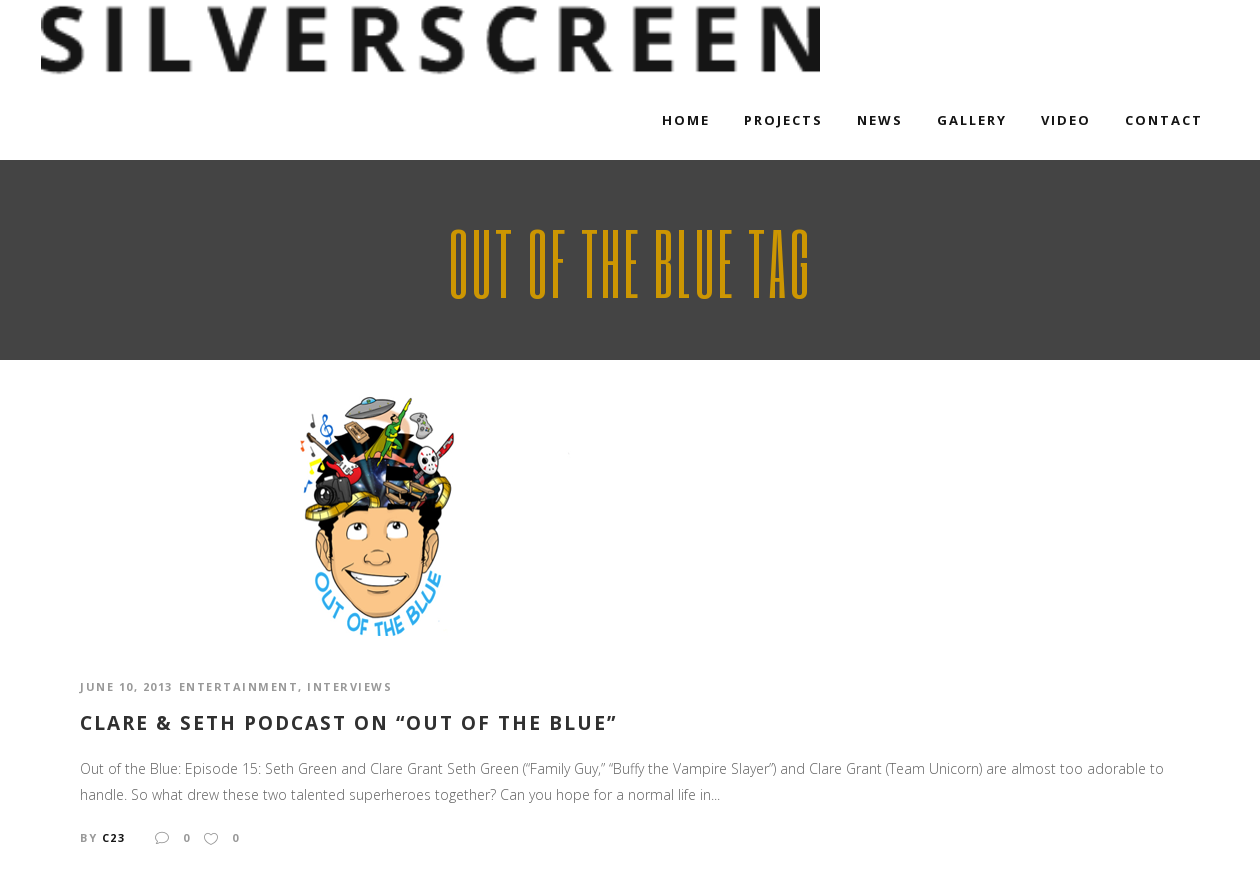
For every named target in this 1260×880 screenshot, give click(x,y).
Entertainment (239, 686)
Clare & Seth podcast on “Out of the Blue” (348, 723)
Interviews (349, 686)
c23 (114, 837)
